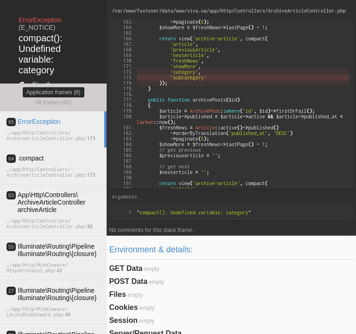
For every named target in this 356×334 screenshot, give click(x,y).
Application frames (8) (53, 92)
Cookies (123, 307)
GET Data (125, 268)
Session (123, 320)
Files (117, 294)
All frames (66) (53, 102)
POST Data (128, 281)
